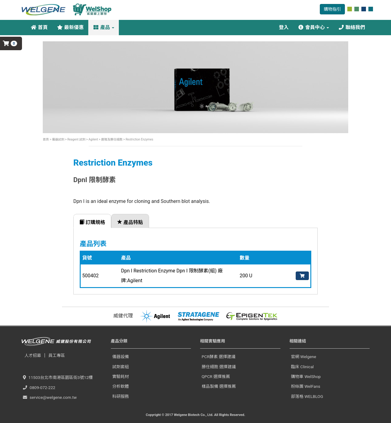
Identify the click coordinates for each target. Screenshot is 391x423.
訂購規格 (92, 222)
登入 (283, 27)
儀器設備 (120, 356)
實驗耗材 (120, 376)
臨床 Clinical (302, 366)
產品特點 (130, 222)
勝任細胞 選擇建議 (219, 366)
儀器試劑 (58, 139)
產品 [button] (103, 27)
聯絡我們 (351, 27)
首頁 (39, 27)
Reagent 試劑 (76, 139)
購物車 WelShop (306, 376)
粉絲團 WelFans (305, 386)
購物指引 (332, 9)
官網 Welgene (303, 356)
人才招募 (32, 355)
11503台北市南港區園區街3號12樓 (58, 377)
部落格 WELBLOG (307, 396)
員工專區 (56, 355)
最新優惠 (70, 27)
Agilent (93, 139)
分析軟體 (120, 386)
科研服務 (120, 396)
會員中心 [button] (313, 27)
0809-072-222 (39, 387)
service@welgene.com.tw (50, 397)
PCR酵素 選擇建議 (219, 356)
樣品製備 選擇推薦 (219, 386)
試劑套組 (120, 366)
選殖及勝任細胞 (111, 139)
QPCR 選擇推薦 (216, 376)
